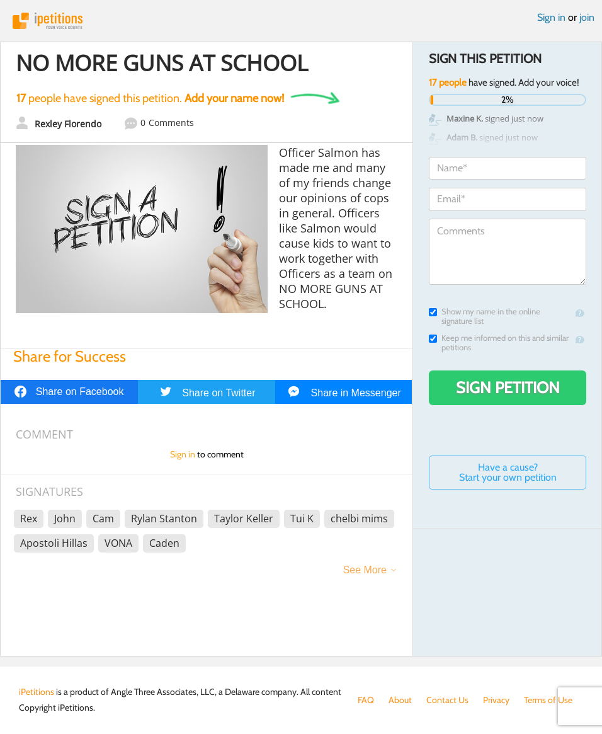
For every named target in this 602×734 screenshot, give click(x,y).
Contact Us (447, 700)
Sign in (551, 17)
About (400, 700)
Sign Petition (508, 387)
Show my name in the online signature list (484, 316)
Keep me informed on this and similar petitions (499, 342)
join (586, 17)
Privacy (496, 700)
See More (365, 570)
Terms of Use (548, 700)
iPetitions (301, 21)
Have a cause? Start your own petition (508, 472)
